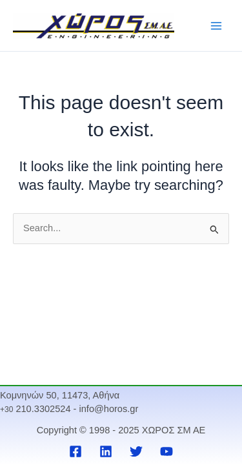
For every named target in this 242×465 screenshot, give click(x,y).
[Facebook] (75, 451)
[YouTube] (166, 451)
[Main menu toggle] (216, 25)
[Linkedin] (105, 451)
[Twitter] (136, 451)
